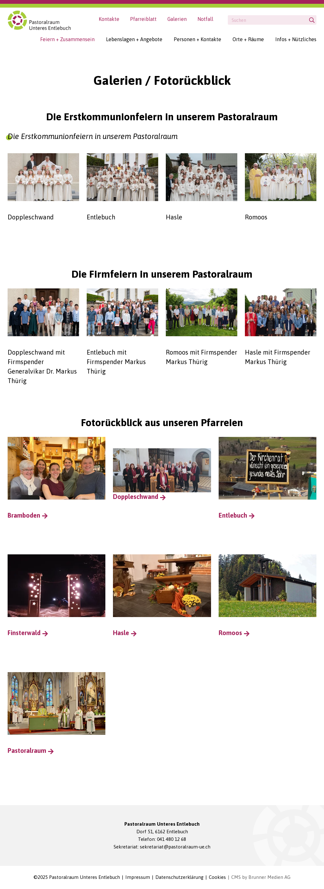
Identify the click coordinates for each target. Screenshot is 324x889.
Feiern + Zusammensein (67, 39)
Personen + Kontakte (197, 39)
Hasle (121, 633)
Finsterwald (24, 633)
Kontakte (109, 19)
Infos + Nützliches (295, 39)
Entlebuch (233, 515)
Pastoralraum (27, 751)
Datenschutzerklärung (179, 877)
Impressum (137, 877)
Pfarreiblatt (143, 19)
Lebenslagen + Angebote (134, 39)
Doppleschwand (162, 474)
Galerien (177, 19)
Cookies (217, 877)
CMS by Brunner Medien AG (260, 877)
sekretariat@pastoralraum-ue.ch (175, 847)
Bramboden (24, 515)
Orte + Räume (248, 39)
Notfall (205, 19)
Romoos (230, 633)
